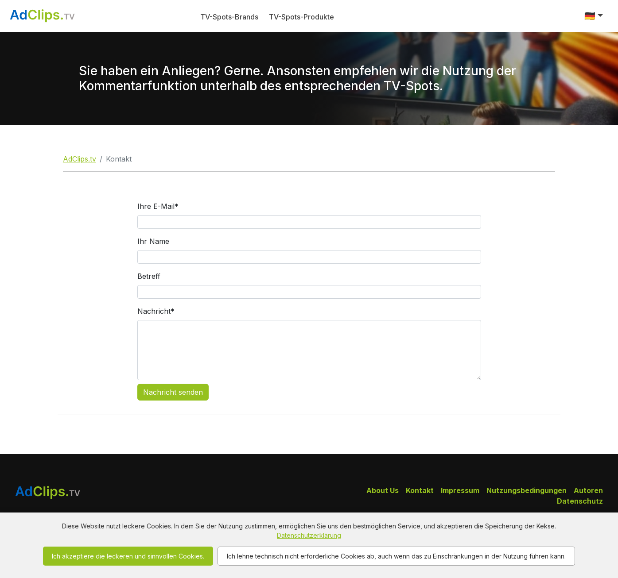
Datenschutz (580, 501)
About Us (382, 490)
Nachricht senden (173, 392)
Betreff (148, 276)
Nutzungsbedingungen (526, 490)
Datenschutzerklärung (309, 535)
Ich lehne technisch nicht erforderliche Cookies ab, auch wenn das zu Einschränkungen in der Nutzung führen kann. (396, 556)
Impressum (460, 490)
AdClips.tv (79, 158)
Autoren (588, 490)
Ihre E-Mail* (158, 206)
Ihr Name (153, 241)
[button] (593, 16)
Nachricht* (156, 311)
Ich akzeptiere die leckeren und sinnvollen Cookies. (128, 556)
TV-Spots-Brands (229, 16)
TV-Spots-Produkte (301, 16)
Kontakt (420, 490)
